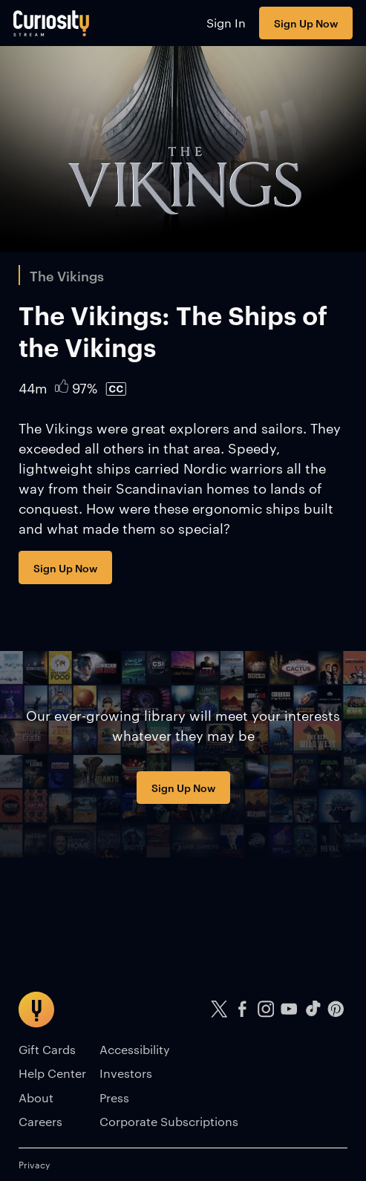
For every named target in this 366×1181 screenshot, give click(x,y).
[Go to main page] (51, 23)
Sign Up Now (306, 23)
